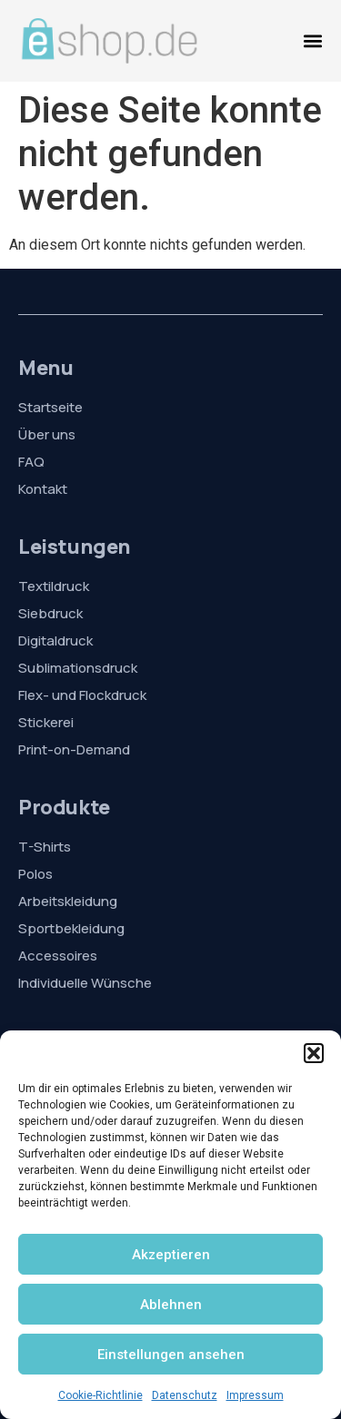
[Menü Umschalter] (313, 41)
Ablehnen (171, 1304)
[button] (314, 1053)
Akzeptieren (171, 1255)
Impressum (255, 1395)
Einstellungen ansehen (171, 1354)
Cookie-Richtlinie (100, 1395)
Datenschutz (184, 1395)
